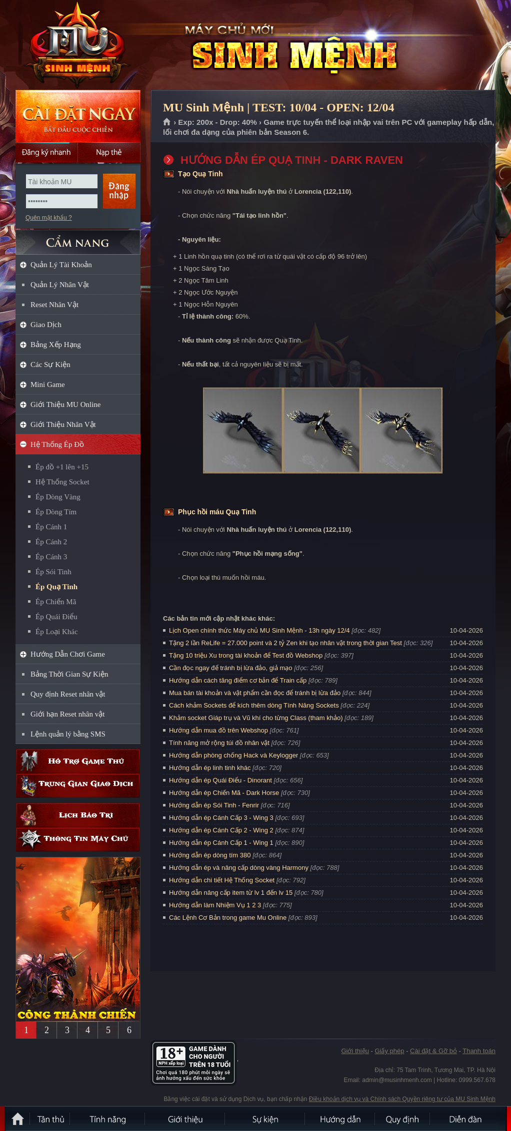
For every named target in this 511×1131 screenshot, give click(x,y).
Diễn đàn (468, 1118)
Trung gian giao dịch (78, 785)
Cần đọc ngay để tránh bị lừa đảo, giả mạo (230, 668)
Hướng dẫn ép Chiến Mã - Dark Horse (224, 792)
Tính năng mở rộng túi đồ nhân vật (219, 743)
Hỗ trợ (78, 761)
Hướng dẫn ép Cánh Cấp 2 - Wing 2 (221, 830)
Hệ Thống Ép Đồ (57, 444)
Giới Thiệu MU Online (65, 404)
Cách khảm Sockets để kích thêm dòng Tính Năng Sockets (254, 705)
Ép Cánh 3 (51, 557)
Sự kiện (266, 1118)
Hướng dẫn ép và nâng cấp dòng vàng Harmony (238, 867)
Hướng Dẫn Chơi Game (67, 654)
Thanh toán (479, 1051)
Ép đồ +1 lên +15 (62, 467)
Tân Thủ (50, 1118)
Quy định (403, 1118)
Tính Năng (108, 1118)
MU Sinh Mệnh (78, 45)
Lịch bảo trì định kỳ (78, 815)
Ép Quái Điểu (57, 617)
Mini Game (47, 384)
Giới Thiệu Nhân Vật (63, 424)
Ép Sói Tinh (54, 572)
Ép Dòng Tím (56, 512)
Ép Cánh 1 (51, 527)
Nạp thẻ (109, 152)
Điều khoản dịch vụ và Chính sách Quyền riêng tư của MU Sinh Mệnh (402, 1099)
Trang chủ (167, 122)
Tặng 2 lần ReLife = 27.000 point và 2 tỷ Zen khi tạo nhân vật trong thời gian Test (285, 643)
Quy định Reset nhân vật (67, 694)
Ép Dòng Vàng (58, 497)
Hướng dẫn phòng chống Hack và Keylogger (234, 755)
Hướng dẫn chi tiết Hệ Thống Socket (221, 880)
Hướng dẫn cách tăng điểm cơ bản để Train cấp (237, 680)
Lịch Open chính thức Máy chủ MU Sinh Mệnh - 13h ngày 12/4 (259, 630)
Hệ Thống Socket (63, 482)
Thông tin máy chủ (78, 839)
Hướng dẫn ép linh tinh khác (209, 767)
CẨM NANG (78, 238)
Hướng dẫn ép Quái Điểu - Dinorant (220, 780)
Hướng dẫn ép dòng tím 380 (210, 855)
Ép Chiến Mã (56, 602)
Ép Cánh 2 (51, 542)
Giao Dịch (46, 325)
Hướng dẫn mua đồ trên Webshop (218, 730)
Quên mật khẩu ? (49, 217)
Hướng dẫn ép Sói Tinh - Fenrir (214, 805)
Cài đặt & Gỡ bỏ (433, 1051)
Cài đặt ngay (78, 116)
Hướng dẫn (341, 1118)
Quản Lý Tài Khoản (61, 265)
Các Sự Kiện (50, 365)
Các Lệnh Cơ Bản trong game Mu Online (227, 917)
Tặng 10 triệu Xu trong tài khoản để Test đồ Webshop (245, 655)
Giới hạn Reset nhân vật (67, 714)
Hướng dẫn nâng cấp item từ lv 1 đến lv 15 (230, 892)
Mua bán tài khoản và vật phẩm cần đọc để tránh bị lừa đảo (254, 693)
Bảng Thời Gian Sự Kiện (69, 674)
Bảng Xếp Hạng (55, 345)
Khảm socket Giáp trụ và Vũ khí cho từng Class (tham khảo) (255, 718)
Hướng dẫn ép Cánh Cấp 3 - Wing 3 (221, 817)
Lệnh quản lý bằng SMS (68, 734)
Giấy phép (389, 1051)
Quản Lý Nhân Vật (59, 285)
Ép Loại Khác (57, 632)
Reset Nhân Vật (54, 305)
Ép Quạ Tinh (57, 587)
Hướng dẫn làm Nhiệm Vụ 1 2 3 (215, 905)
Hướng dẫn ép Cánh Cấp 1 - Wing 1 (221, 842)
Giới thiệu (354, 1051)
